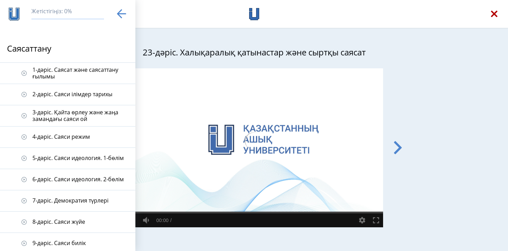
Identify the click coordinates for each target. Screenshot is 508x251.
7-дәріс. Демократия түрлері (70, 200)
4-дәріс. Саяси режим (61, 136)
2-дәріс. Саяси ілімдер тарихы (72, 94)
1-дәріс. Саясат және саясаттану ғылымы (75, 73)
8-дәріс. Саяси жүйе (58, 222)
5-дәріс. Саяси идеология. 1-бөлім (78, 158)
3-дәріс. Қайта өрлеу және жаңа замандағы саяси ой (75, 115)
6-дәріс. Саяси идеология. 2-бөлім (78, 179)
